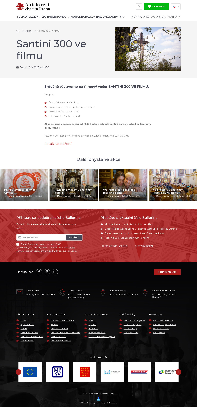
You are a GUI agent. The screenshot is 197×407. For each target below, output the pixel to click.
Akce (146, 17)
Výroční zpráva (27, 324)
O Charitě (158, 17)
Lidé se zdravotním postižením (65, 332)
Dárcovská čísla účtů (163, 320)
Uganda (92, 324)
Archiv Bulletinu (144, 246)
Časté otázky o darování (164, 324)
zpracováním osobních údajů (47, 244)
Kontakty (174, 17)
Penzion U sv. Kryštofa (134, 320)
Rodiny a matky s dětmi (62, 320)
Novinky (137, 17)
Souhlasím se (38, 244)
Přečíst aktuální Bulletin (114, 246)
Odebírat (74, 237)
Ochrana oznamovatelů (32, 336)
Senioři (54, 324)
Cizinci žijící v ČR (58, 336)
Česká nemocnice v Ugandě (102, 336)
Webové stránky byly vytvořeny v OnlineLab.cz (98, 400)
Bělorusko (93, 328)
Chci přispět (156, 6)
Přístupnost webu (29, 332)
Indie (91, 320)
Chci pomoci (159, 332)
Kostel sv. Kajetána (132, 324)
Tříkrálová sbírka (131, 332)
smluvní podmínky (50, 251)
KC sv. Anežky (130, 328)
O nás (23, 320)
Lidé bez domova (59, 328)
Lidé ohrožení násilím (61, 340)
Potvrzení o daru (161, 328)
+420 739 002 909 (79, 294)
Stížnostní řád (27, 340)
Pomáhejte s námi (167, 272)
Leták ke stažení (57, 144)
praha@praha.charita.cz (40, 294)
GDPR (24, 328)
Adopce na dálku (97, 332)
